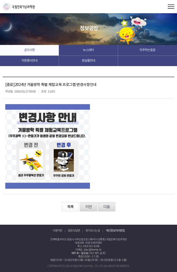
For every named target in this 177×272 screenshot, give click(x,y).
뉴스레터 (88, 50)
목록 (70, 207)
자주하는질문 (147, 50)
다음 (106, 207)
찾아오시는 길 (92, 230)
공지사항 (29, 50)
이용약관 (57, 230)
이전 (88, 207)
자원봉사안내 (29, 60)
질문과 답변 (74, 230)
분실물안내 (88, 60)
